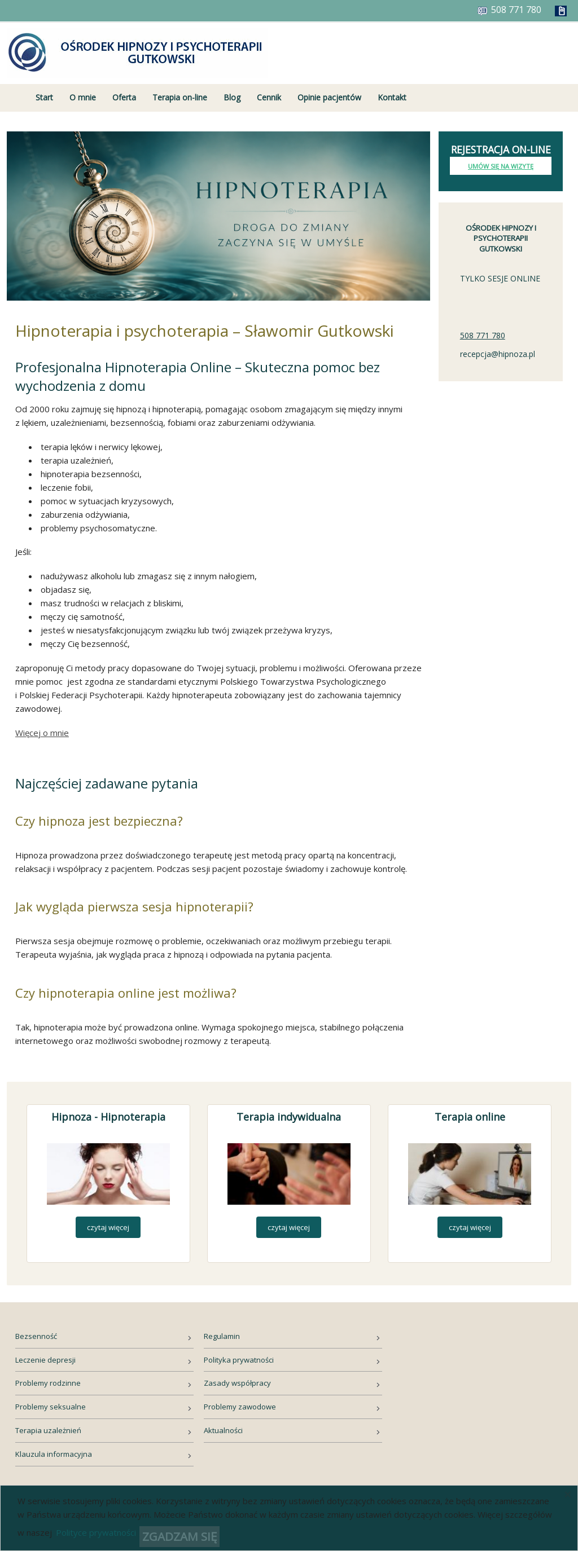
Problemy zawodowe (240, 1407)
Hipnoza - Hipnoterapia (108, 1116)
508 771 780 (482, 335)
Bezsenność (36, 1336)
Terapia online (470, 1116)
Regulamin (222, 1336)
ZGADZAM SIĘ (179, 1536)
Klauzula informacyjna (53, 1454)
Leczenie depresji (45, 1360)
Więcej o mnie (42, 732)
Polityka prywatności (239, 1360)
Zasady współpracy (237, 1383)
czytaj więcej (108, 1227)
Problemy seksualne (50, 1407)
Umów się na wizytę (500, 166)
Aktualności (223, 1430)
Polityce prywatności (96, 1532)
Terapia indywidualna (289, 1116)
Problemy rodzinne (48, 1383)
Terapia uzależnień (48, 1430)
